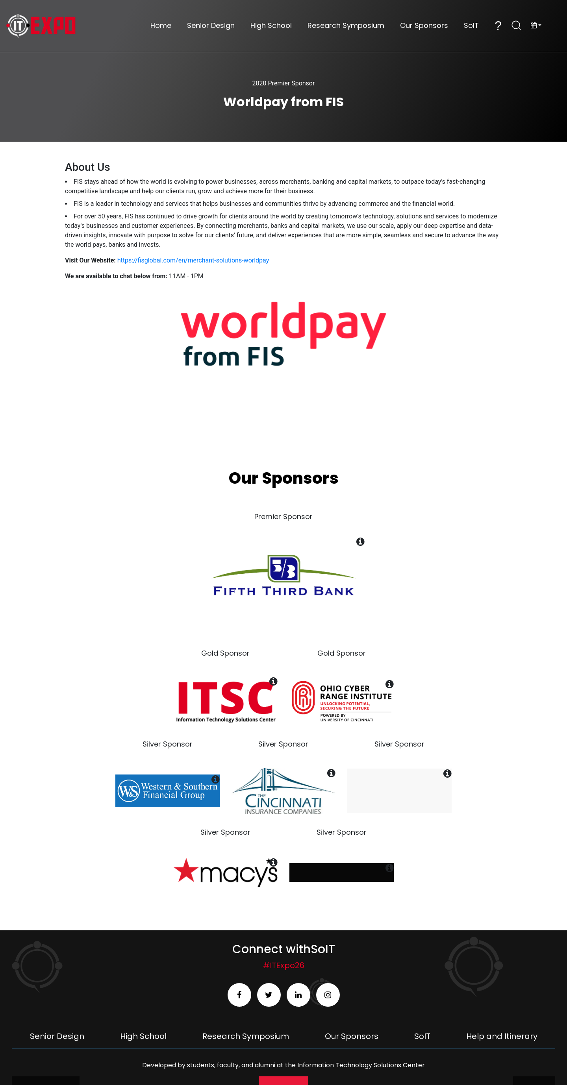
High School (271, 26)
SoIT (471, 26)
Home (160, 26)
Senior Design (211, 26)
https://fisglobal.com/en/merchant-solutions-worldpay (193, 260)
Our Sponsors (424, 26)
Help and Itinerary (501, 1036)
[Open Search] (516, 25)
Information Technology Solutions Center (361, 1065)
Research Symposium (346, 26)
